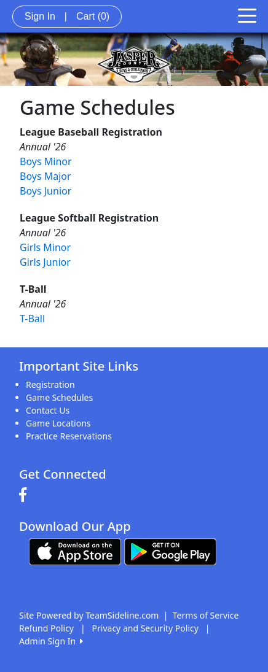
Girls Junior (45, 262)
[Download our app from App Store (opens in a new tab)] (75, 550)
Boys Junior (45, 191)
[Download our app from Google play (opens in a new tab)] (170, 550)
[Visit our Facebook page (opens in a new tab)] (26, 495)
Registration (50, 384)
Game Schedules (59, 397)
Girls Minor (45, 247)
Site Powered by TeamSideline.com (89, 615)
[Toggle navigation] (247, 14)
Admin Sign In (51, 641)
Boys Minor (46, 161)
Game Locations (58, 423)
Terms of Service (206, 615)
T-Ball (32, 318)
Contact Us (47, 410)
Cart (92, 16)
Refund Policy (46, 628)
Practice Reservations (69, 436)
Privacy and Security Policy (145, 628)
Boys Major (45, 176)
